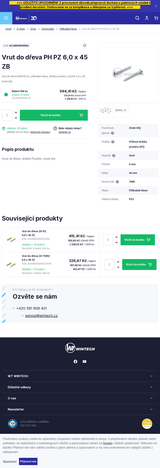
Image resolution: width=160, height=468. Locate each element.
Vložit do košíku (51, 115)
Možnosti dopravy (40, 132)
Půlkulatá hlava (68, 28)
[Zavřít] (156, 6)
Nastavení (9, 461)
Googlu (107, 443)
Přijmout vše (28, 461)
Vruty (33, 28)
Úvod (8, 28)
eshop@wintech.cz (41, 315)
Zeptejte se (64, 132)
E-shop (21, 28)
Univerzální (47, 28)
